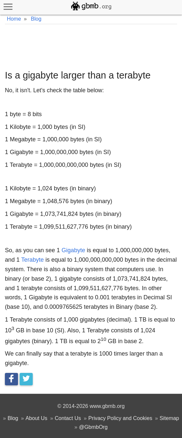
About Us (36, 418)
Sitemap (169, 418)
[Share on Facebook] (11, 379)
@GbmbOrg (93, 427)
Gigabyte (73, 250)
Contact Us (68, 418)
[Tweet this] (26, 379)
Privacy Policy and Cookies (120, 418)
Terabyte (32, 259)
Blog (13, 418)
